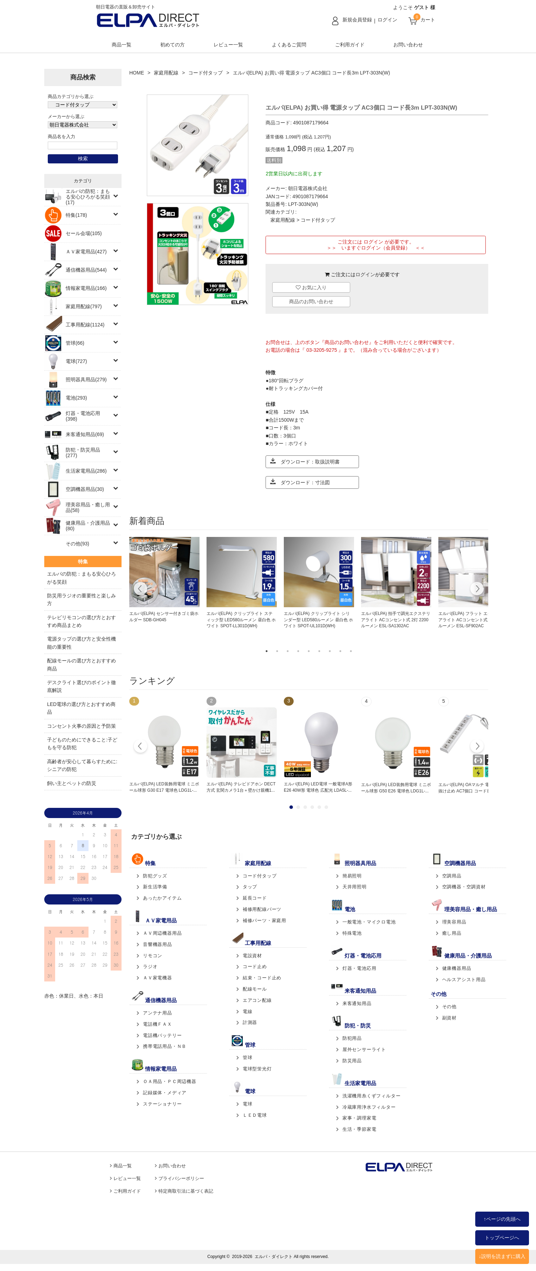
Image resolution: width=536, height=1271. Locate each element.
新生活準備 (155, 886)
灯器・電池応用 (359, 968)
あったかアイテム (162, 898)
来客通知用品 (357, 1003)
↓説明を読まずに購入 (502, 1256)
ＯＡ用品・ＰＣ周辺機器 (169, 1081)
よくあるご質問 (289, 44)
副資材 (449, 1017)
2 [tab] (277, 651)
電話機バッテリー (162, 1035)
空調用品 (452, 875)
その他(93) (77, 543)
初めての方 (172, 44)
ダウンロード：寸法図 (300, 482)
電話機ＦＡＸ (157, 1024)
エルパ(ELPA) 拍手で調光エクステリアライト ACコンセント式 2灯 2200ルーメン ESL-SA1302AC (395, 620)
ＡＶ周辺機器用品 (162, 933)
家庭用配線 (166, 73)
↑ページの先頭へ (502, 1219)
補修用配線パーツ (262, 909)
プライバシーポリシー (181, 1178)
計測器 (250, 1022)
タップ (250, 886)
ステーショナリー (162, 1104)
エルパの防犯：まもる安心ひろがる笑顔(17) (88, 196)
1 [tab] (266, 651)
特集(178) (76, 215)
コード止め (255, 966)
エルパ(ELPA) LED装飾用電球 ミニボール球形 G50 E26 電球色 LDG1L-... (396, 787)
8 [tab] (340, 651)
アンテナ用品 (157, 1013)
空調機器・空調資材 (464, 886)
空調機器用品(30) (85, 489)
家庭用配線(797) (84, 306)
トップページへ (502, 1237)
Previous (141, 589)
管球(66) (75, 343)
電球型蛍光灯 (257, 1068)
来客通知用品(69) (85, 434)
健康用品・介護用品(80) (88, 525)
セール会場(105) (84, 233)
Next (477, 589)
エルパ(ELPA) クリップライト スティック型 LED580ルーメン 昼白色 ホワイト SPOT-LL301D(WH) (241, 620)
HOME (136, 73)
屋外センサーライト (364, 1049)
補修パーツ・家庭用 (264, 920)
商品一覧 (121, 44)
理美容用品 (454, 922)
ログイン (387, 19)
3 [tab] (287, 651)
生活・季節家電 (359, 1129)
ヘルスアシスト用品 (464, 979)
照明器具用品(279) (86, 379)
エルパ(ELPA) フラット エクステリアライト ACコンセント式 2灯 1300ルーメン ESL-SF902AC (472, 620)
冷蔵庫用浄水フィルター (369, 1107)
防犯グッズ (155, 875)
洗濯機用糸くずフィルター (371, 1095)
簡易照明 (352, 875)
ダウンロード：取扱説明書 (305, 461)
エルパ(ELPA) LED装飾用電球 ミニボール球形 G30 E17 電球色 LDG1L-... (164, 787)
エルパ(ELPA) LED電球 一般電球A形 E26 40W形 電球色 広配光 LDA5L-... (318, 787)
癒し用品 (452, 933)
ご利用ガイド (350, 44)
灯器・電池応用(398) (83, 416)
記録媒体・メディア (165, 1092)
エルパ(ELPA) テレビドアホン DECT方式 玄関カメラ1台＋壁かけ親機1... (241, 787)
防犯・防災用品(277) (83, 452)
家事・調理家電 (359, 1118)
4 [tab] (298, 651)
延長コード (255, 898)
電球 (248, 1104)
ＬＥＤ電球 (255, 1115)
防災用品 (352, 1060)
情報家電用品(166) (86, 288)
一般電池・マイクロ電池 (369, 922)
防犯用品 (352, 1038)
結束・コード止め (262, 977)
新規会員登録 (357, 19)
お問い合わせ (408, 44)
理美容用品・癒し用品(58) (88, 507)
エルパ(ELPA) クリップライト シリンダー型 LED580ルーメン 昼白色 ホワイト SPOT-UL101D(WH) (318, 620)
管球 (248, 1057)
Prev (141, 747)
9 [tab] (350, 651)
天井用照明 (354, 886)
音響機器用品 (157, 944)
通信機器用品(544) (86, 270)
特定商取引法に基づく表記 (185, 1191)
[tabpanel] (164, 580)
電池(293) (76, 398)
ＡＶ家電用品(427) (86, 251)
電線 (248, 1011)
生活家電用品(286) (86, 471)
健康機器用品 (456, 968)
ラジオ (150, 966)
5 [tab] (308, 651)
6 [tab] (319, 651)
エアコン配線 (257, 1000)
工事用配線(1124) (85, 325)
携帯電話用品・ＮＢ (165, 1046)
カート (427, 19)
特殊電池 (352, 933)
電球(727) (76, 361)
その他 (449, 1006)
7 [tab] (329, 651)
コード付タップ (205, 73)
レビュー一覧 (228, 44)
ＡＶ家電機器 (157, 977)
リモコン (152, 955)
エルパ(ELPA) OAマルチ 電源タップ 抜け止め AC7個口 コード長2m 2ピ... (473, 787)
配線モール (255, 989)
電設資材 (252, 955)
